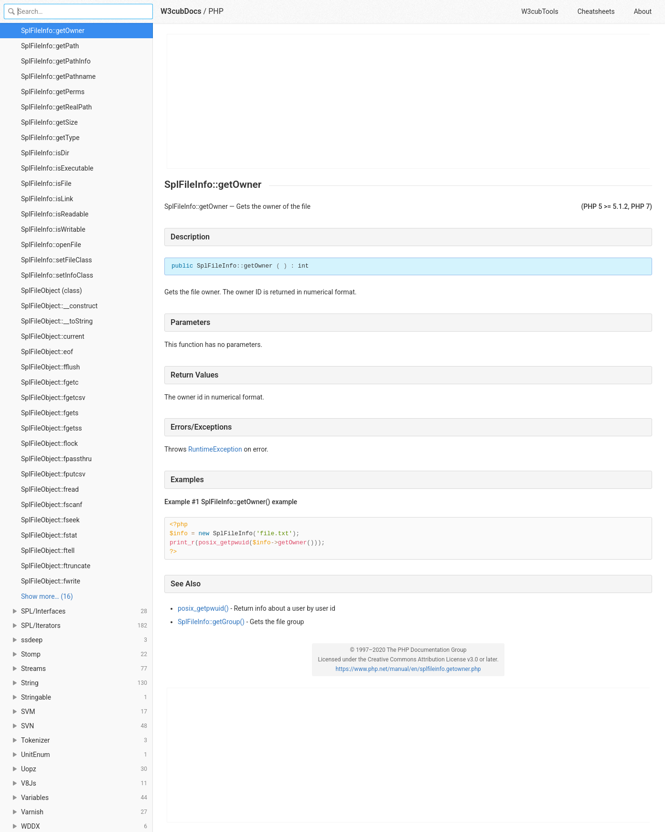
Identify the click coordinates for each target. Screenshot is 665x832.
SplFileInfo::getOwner (53, 30)
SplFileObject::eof (47, 352)
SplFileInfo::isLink (47, 199)
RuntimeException (215, 449)
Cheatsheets (596, 11)
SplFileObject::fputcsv (53, 474)
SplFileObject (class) (51, 290)
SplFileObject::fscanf (51, 504)
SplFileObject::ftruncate (55, 566)
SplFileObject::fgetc (49, 382)
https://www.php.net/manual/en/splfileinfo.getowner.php (408, 669)
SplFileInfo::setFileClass (56, 260)
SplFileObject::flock (49, 443)
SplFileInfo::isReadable (54, 214)
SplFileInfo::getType (50, 137)
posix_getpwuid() (203, 608)
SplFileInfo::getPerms (53, 92)
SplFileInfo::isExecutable (57, 168)
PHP (216, 11)
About (643, 11)
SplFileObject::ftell (48, 550)
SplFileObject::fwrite (50, 581)
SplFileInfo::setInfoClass (57, 275)
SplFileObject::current (53, 336)
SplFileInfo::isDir (45, 153)
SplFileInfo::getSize (49, 122)
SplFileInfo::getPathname (58, 76)
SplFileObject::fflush (50, 367)
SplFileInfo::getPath (50, 46)
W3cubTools (539, 11)
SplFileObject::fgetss (51, 428)
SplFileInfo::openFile (51, 245)
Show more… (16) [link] (47, 596)
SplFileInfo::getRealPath (56, 107)
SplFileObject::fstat (49, 535)
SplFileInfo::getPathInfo (56, 61)
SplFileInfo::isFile (46, 183)
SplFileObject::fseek (50, 520)
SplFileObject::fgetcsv (53, 397)
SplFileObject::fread (50, 489)
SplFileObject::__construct (59, 306)
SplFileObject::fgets (49, 413)
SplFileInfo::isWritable (53, 229)
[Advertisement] (408, 101)
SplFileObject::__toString (57, 321)
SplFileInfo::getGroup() (211, 622)
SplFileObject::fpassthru (56, 459)
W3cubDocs (181, 11)
